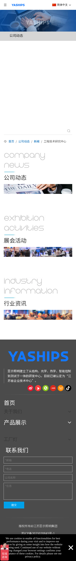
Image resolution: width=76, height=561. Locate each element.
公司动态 (16, 35)
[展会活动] (25, 225)
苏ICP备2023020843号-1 (38, 533)
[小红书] (53, 388)
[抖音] (68, 388)
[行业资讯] (31, 288)
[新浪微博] (30, 388)
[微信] (46, 388)
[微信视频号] (61, 388)
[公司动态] (25, 162)
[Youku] (38, 388)
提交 (14, 505)
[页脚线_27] (38, 394)
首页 (9, 402)
